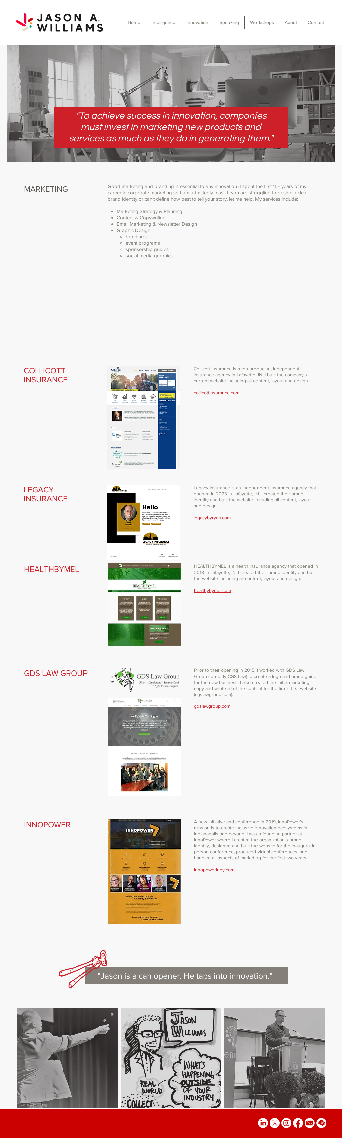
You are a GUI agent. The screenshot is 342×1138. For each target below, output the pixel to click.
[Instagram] (286, 1123)
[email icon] (310, 1123)
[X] (275, 1123)
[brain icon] (321, 1123)
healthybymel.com (212, 590)
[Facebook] (298, 1123)
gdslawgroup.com (212, 706)
